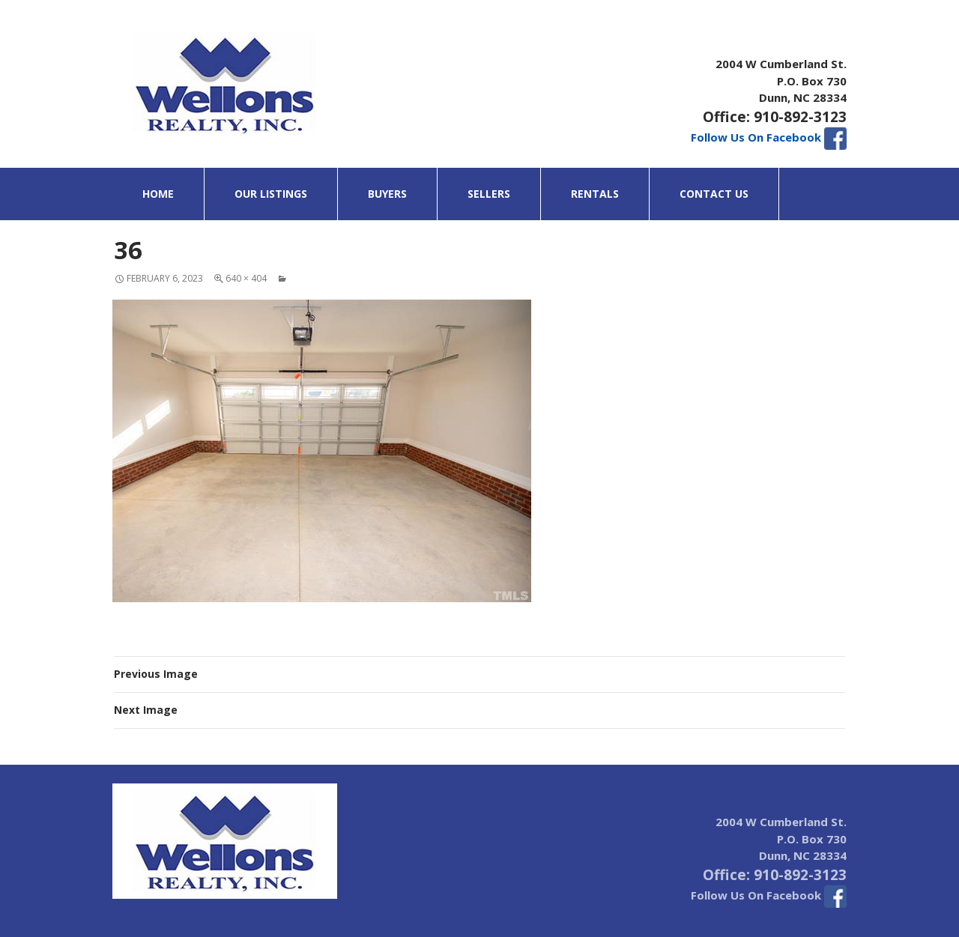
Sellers (489, 194)
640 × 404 (246, 278)
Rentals (595, 194)
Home (158, 194)
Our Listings (271, 194)
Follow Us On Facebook (769, 137)
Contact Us (714, 194)
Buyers (387, 194)
